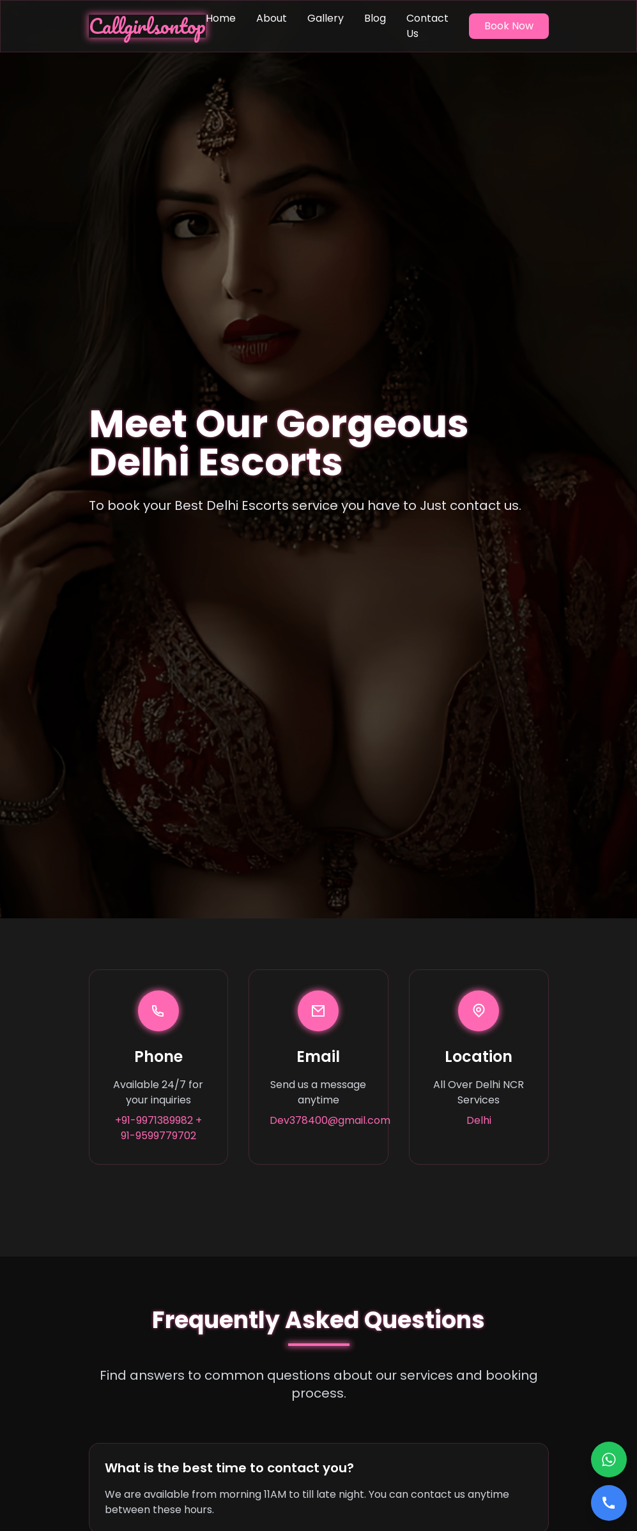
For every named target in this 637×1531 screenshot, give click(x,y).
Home (221, 18)
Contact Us (427, 26)
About (271, 18)
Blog (375, 18)
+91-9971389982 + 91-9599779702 (158, 1128)
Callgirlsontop (147, 26)
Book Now (508, 26)
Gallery (325, 18)
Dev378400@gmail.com (318, 1120)
